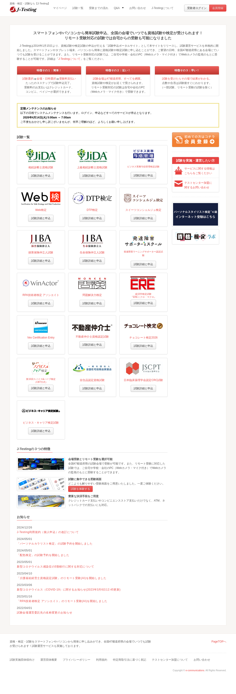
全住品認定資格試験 (92, 380)
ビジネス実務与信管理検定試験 (143, 166)
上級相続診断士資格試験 (92, 167)
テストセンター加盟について (170, 659)
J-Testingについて (162, 8)
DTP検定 (92, 210)
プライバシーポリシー (76, 659)
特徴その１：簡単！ (49, 70)
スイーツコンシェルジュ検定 (143, 210)
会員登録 (217, 8)
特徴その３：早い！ (186, 70)
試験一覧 (77, 8)
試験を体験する (80, 488)
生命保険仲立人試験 (92, 252)
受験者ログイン (196, 8)
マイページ (60, 8)
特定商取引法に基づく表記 (129, 659)
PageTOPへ (219, 641)
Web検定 (40, 210)
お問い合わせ (137, 8)
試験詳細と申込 (40, 175)
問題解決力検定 (92, 295)
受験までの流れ (98, 8)
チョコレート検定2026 (143, 337)
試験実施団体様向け (22, 659)
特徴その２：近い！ (118, 70)
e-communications (195, 670)
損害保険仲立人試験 (40, 252)
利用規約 (101, 659)
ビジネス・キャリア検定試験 (41, 422)
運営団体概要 (48, 659)
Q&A (119, 8)
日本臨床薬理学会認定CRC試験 (143, 380)
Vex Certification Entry (40, 337)
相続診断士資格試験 (40, 167)
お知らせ (23, 517)
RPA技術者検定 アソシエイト (41, 295)
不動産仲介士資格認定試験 (92, 336)
